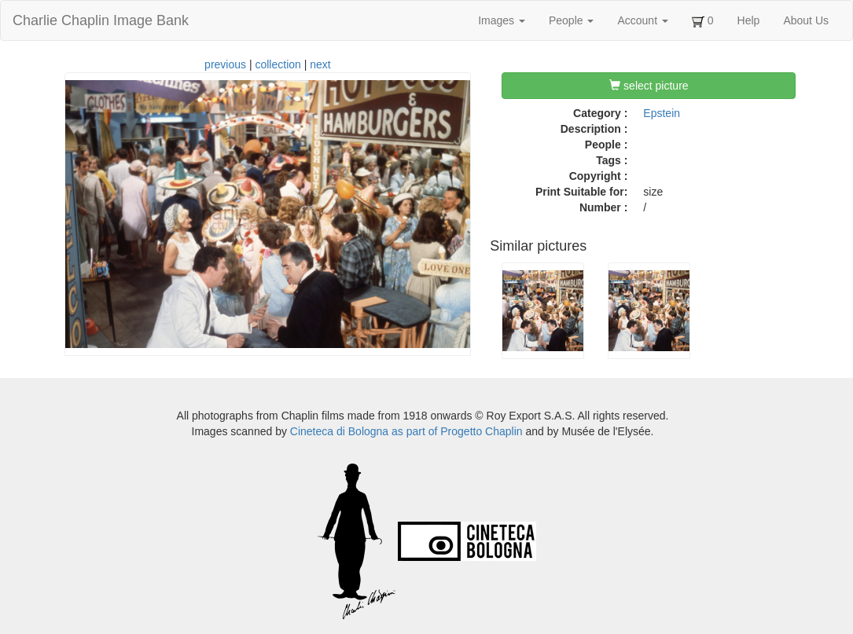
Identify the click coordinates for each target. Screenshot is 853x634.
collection (277, 64)
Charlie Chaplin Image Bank (101, 20)
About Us (806, 20)
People (571, 20)
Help (748, 20)
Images (501, 20)
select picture (648, 85)
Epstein (661, 113)
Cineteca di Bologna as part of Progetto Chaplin (406, 431)
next (320, 64)
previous (225, 64)
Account (642, 20)
